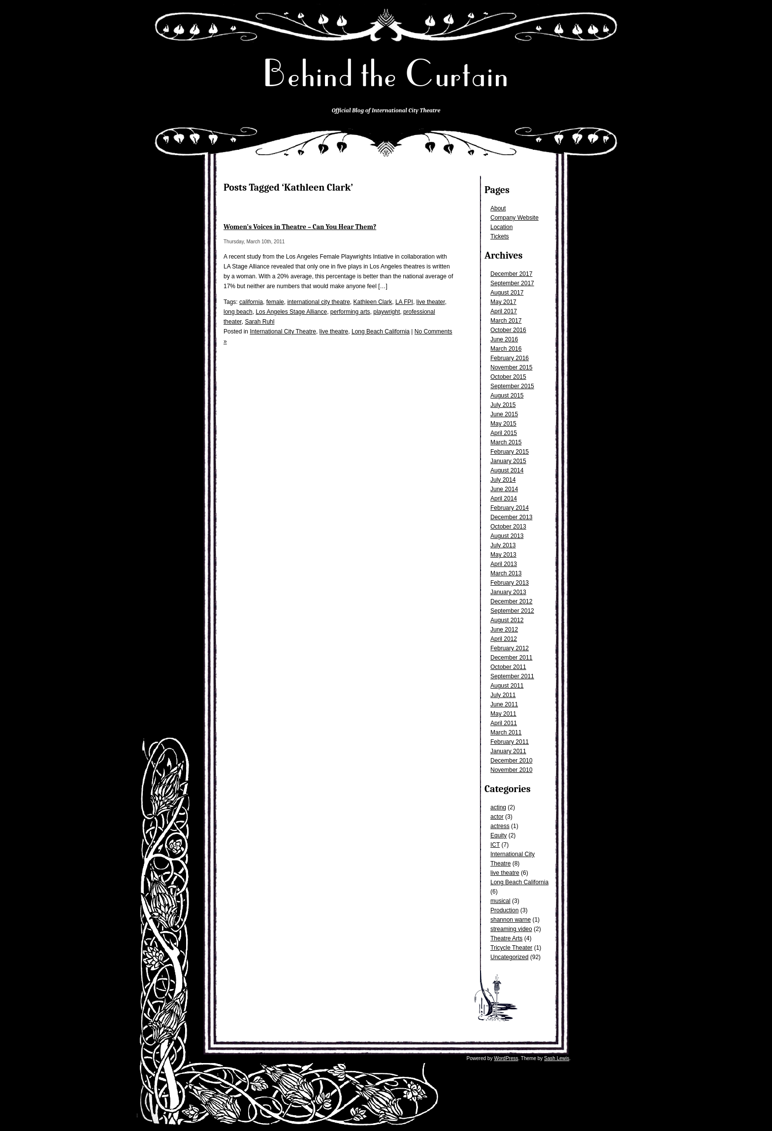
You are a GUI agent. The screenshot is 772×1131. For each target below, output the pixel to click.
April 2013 (503, 564)
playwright (386, 311)
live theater (431, 302)
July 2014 (502, 479)
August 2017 (506, 292)
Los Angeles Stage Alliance (291, 311)
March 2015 (505, 442)
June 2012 (504, 629)
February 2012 (509, 648)
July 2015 (502, 404)
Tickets (499, 236)
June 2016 (504, 339)
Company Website (514, 217)
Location (501, 227)
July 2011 (502, 695)
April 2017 (503, 311)
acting (498, 807)
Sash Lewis (556, 1058)
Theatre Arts (506, 938)
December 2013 (511, 517)
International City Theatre (283, 331)
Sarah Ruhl (259, 321)
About (498, 208)
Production (504, 910)
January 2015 (508, 461)
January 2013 (508, 592)
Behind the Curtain (386, 73)
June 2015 (504, 414)
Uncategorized (509, 957)
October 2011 (508, 667)
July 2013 (502, 545)
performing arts (350, 311)
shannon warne (510, 919)
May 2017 (503, 302)
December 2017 (511, 273)
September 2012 (512, 610)
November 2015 (511, 367)
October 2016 (508, 330)
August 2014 (506, 470)
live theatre (504, 872)
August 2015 (506, 395)
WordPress (506, 1058)
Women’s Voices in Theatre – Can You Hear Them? (300, 227)
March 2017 (505, 320)
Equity (498, 835)
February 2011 (509, 741)
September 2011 (512, 676)
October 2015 (508, 376)
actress (500, 826)
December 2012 (511, 601)
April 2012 (503, 638)
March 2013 (505, 573)
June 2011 (504, 704)
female (275, 302)
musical (500, 901)
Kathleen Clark (373, 302)
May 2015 (503, 423)
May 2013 (503, 554)
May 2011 (503, 713)
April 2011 (503, 723)
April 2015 (503, 433)
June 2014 (504, 489)
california (251, 302)
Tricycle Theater (511, 947)
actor (497, 816)
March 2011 (505, 732)
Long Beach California (519, 882)
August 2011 (506, 685)
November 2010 (511, 769)
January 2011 (508, 751)
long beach (238, 311)
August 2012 (506, 620)
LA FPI (404, 302)
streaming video (511, 929)
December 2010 (511, 760)
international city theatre (318, 302)
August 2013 (506, 535)
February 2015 (509, 451)
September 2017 (512, 283)
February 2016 (509, 358)
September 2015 (512, 386)
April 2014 (503, 498)
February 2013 (509, 582)
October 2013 (508, 526)
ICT (495, 844)
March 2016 (505, 348)
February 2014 (509, 507)
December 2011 (511, 657)
